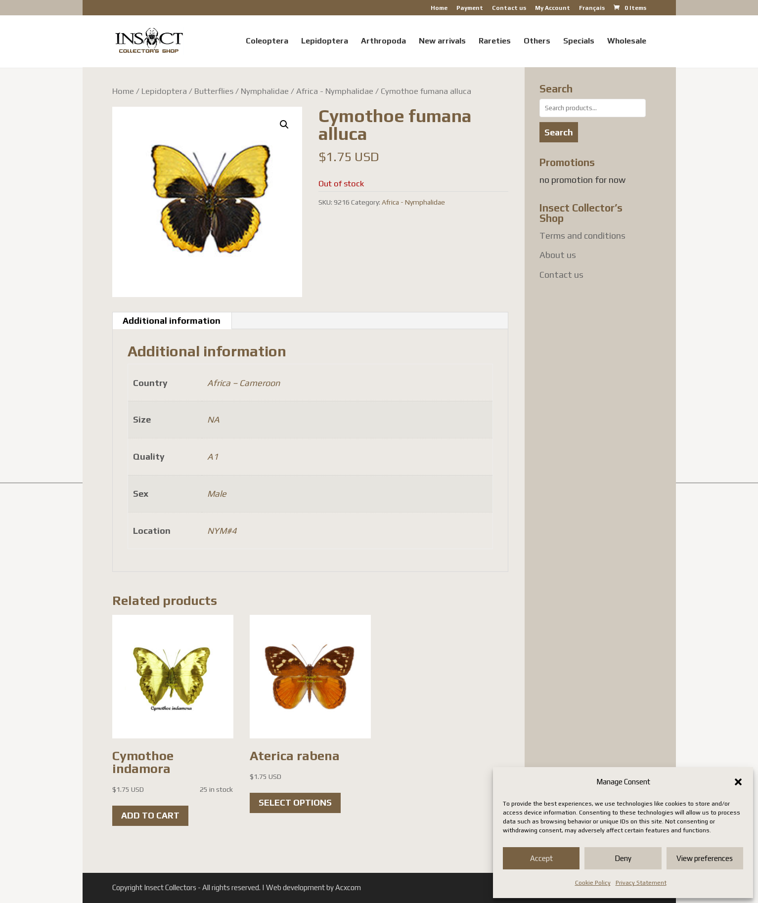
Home (439, 8)
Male (216, 493)
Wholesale (626, 41)
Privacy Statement (641, 882)
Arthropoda (383, 41)
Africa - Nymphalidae (334, 91)
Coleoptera (267, 41)
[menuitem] (592, 10)
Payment (469, 8)
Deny (623, 858)
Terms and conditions (582, 235)
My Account (552, 8)
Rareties (495, 41)
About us (557, 255)
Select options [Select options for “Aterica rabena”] (295, 802)
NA (213, 419)
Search (558, 132)
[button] (738, 782)
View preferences (704, 858)
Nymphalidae (265, 91)
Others (537, 41)
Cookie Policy (593, 882)
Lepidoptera (324, 41)
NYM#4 (221, 530)
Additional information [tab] (172, 320)
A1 (212, 456)
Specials (578, 41)
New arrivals (442, 41)
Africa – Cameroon (243, 383)
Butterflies (213, 91)
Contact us (509, 8)
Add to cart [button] (150, 815)
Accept (541, 858)
